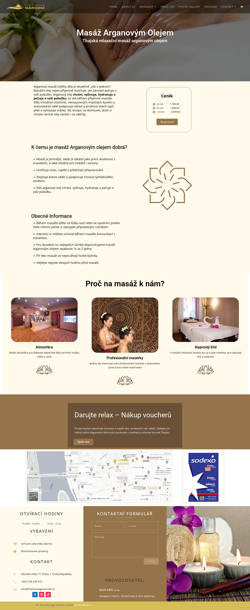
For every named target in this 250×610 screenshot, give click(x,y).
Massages (146, 6)
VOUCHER (210, 6)
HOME (114, 6)
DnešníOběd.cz (83, 605)
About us (128, 6)
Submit (151, 561)
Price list (167, 6)
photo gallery (189, 6)
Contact (227, 6)
